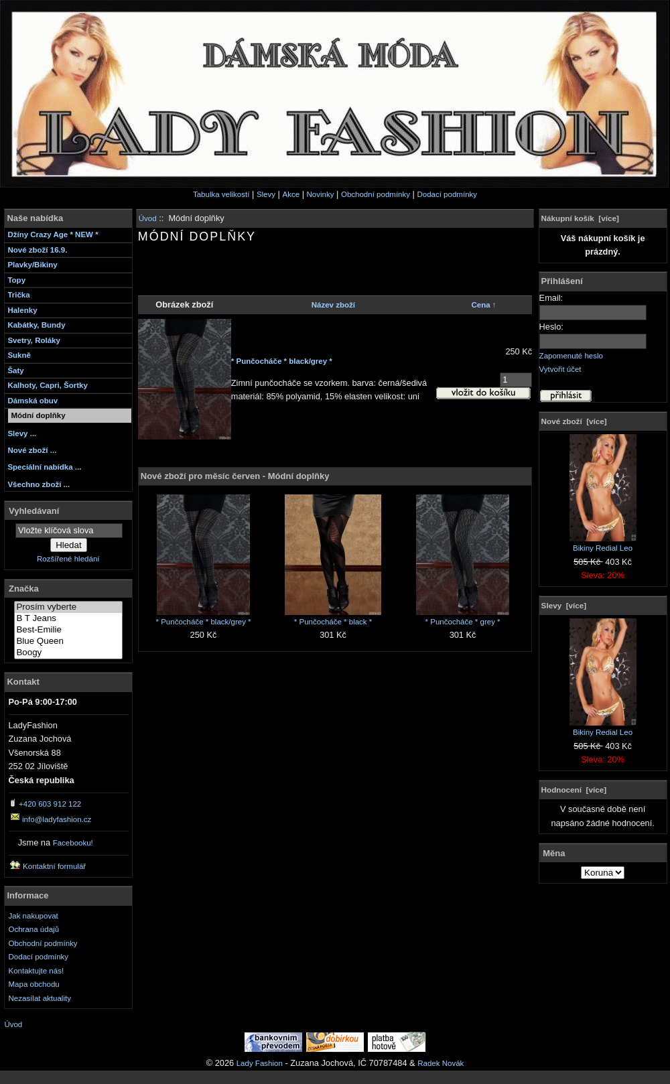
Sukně (19, 355)
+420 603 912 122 (50, 804)
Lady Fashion (260, 1063)
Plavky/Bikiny (32, 265)
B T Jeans (68, 618)
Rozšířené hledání (68, 559)
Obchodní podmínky (375, 194)
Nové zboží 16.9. (37, 250)
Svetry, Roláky (33, 340)
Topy (16, 280)
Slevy (266, 194)
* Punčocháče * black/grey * (281, 361)
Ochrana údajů (34, 929)
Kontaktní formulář (54, 866)
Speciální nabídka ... (44, 467)
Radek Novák (440, 1063)
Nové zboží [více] (574, 421)
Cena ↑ (484, 305)
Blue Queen (68, 641)
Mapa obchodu (34, 984)
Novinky (320, 194)
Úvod (148, 218)
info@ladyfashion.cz (56, 819)
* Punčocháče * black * (333, 622)
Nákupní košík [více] (580, 218)
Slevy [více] (564, 605)
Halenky (22, 310)
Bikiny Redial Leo (603, 543)
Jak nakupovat (33, 916)
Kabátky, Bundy (36, 325)
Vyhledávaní (34, 510)
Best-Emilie (68, 630)
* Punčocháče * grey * (462, 622)
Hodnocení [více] (573, 789)
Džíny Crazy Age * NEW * (52, 234)
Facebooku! (73, 843)
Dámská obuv (32, 401)
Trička (18, 295)
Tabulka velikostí (221, 194)
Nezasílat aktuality (40, 998)
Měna (554, 853)
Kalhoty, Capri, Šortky (47, 385)
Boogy (68, 653)
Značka (24, 589)
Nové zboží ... (31, 450)
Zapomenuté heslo (571, 356)
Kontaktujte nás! (36, 971)
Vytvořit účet (560, 369)
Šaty (15, 370)
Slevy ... (21, 433)
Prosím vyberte (68, 607)
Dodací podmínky (447, 194)
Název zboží (333, 305)
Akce (290, 194)
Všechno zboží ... (38, 484)
